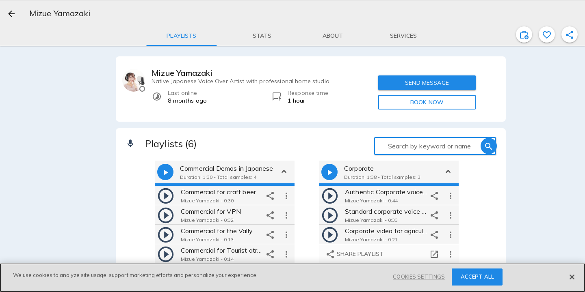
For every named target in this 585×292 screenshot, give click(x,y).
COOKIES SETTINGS (419, 276)
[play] (165, 195)
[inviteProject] (524, 34)
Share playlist (354, 254)
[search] (489, 146)
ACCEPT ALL (477, 276)
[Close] (572, 277)
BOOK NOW (427, 102)
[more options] (286, 195)
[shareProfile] (569, 34)
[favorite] (547, 34)
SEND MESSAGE (427, 82)
